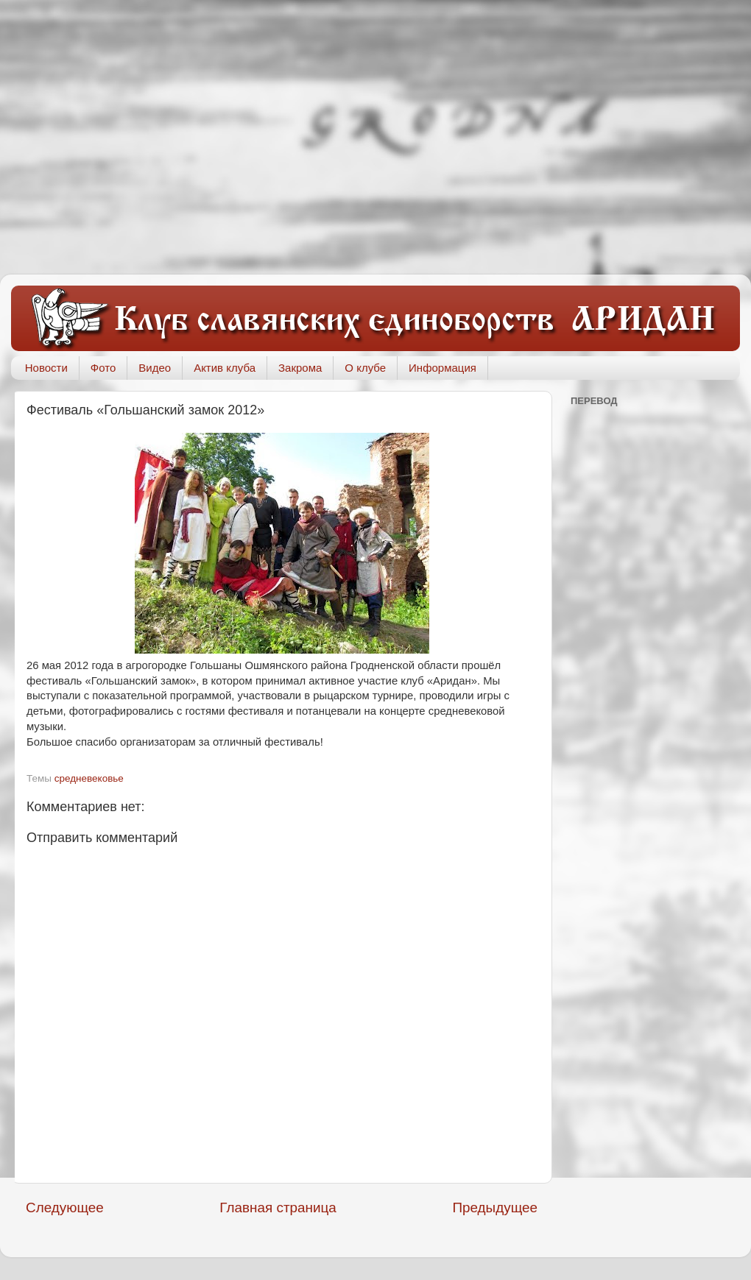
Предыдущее (494, 1207)
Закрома (300, 367)
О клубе (365, 367)
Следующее (65, 1207)
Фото (103, 367)
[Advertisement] (138, 137)
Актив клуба (224, 367)
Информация (442, 367)
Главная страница (277, 1207)
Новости (46, 367)
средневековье (89, 778)
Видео (154, 367)
